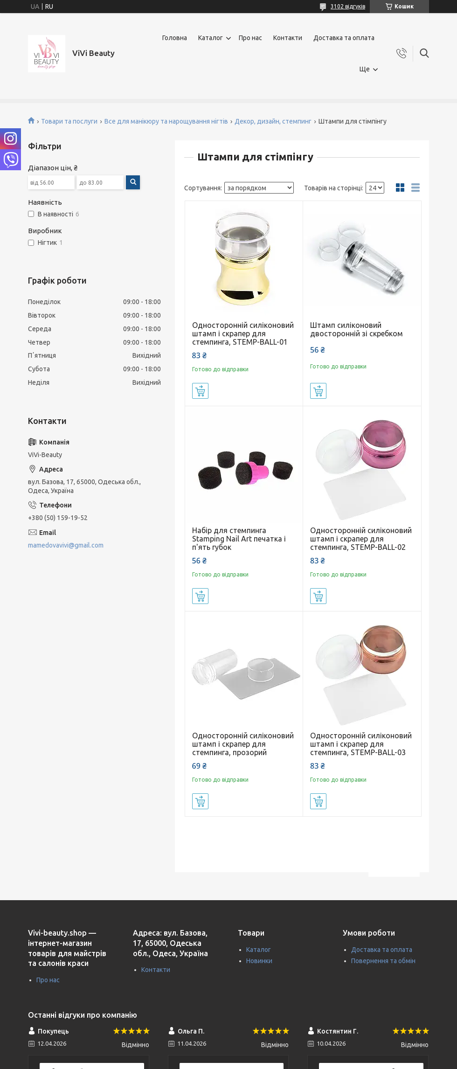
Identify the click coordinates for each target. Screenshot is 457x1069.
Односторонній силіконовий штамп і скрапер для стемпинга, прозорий (243, 744)
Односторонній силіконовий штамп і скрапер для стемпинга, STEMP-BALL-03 (361, 744)
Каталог (210, 38)
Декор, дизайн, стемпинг (273, 121)
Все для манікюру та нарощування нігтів (166, 121)
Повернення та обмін (383, 961)
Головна (174, 38)
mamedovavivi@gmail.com (66, 545)
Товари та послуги (69, 121)
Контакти (287, 38)
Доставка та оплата (343, 38)
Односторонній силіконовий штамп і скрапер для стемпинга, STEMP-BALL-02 (361, 538)
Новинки (259, 961)
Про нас (250, 38)
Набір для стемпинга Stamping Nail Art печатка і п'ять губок (239, 538)
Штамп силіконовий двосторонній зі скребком (356, 329)
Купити (200, 391)
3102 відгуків (348, 6)
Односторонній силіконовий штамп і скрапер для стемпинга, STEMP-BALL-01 (243, 333)
